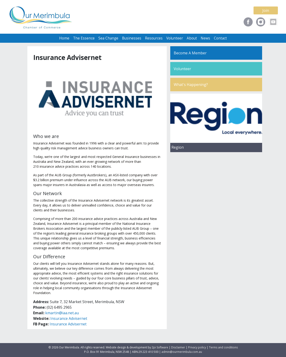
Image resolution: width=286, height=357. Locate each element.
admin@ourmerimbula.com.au (181, 352)
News (205, 38)
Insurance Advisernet (68, 318)
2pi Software (160, 347)
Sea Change (108, 38)
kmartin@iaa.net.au (62, 312)
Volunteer (174, 38)
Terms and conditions (223, 347)
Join (265, 10)
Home (64, 38)
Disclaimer (178, 347)
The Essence (84, 38)
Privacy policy (197, 347)
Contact (220, 38)
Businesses (131, 38)
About (192, 38)
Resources (154, 38)
